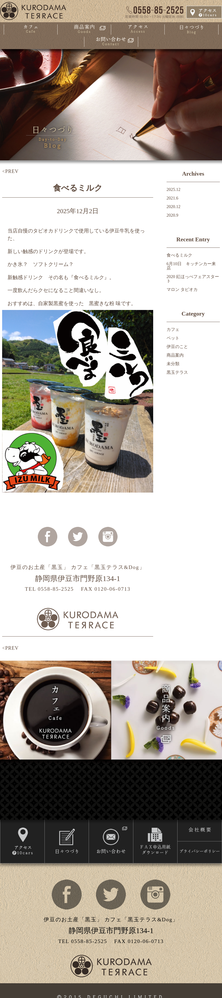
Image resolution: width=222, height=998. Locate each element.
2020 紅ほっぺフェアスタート (193, 278)
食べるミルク (78, 187)
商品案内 (175, 355)
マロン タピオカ (182, 289)
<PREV (10, 171)
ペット (173, 338)
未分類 (173, 363)
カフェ (173, 329)
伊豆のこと (177, 346)
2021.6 (172, 198)
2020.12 (173, 206)
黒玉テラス (177, 372)
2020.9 (172, 215)
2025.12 (173, 189)
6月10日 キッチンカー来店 (191, 265)
